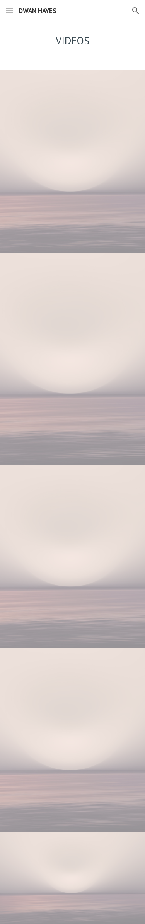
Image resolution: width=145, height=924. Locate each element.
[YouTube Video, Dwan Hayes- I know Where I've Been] (72, 510)
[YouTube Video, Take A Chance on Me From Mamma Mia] (72, 115)
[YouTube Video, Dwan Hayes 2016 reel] (72, 878)
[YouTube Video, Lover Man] (72, 307)
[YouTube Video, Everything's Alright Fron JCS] (72, 207)
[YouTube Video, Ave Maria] (72, 602)
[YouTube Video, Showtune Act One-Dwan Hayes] (72, 694)
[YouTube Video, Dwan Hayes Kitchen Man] (72, 412)
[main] (72, 41)
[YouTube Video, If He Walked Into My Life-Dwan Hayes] (72, 786)
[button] (9, 10)
